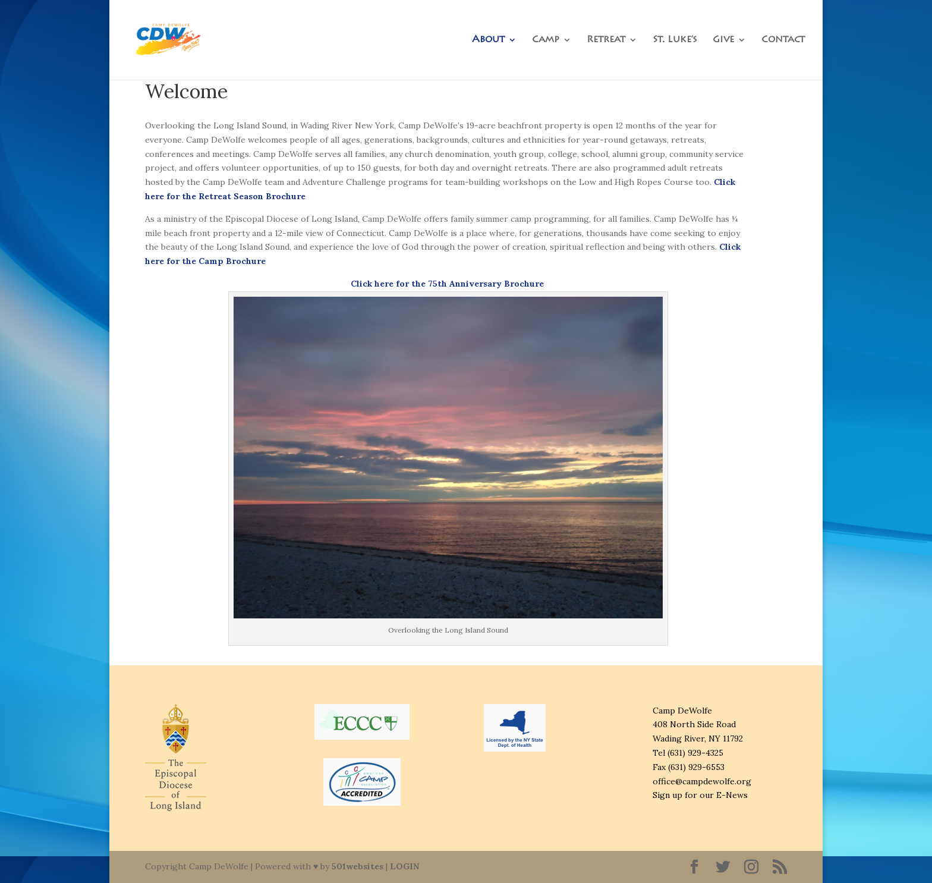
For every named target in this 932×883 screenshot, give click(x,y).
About (488, 40)
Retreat (606, 40)
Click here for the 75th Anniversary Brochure (448, 283)
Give (723, 40)
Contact (783, 40)
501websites (357, 866)
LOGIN (404, 866)
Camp (545, 40)
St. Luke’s (675, 40)
